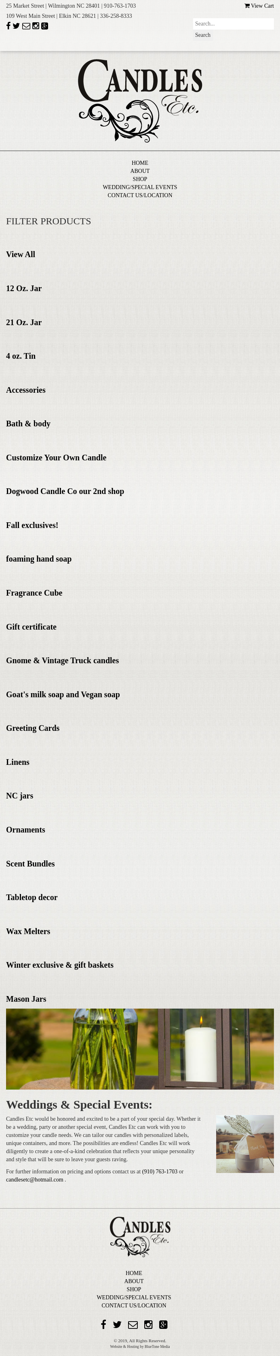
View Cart (259, 6)
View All (20, 254)
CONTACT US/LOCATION (139, 195)
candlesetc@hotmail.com (35, 1180)
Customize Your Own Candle (56, 457)
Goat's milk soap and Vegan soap (63, 694)
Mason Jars (26, 998)
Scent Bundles (30, 863)
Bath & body (28, 423)
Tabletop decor (32, 897)
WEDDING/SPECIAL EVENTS (140, 187)
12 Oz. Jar (24, 288)
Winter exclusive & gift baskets (60, 964)
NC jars (19, 795)
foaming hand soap (39, 558)
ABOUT (139, 171)
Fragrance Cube (34, 592)
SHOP (140, 179)
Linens (17, 762)
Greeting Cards (32, 728)
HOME (140, 163)
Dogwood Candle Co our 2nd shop (65, 491)
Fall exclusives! (32, 525)
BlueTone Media (157, 1347)
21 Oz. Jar (24, 322)
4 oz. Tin (21, 355)
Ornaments (25, 829)
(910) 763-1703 (160, 1172)
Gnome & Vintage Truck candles (62, 660)
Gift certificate (31, 626)
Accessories (26, 389)
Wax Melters (28, 931)
